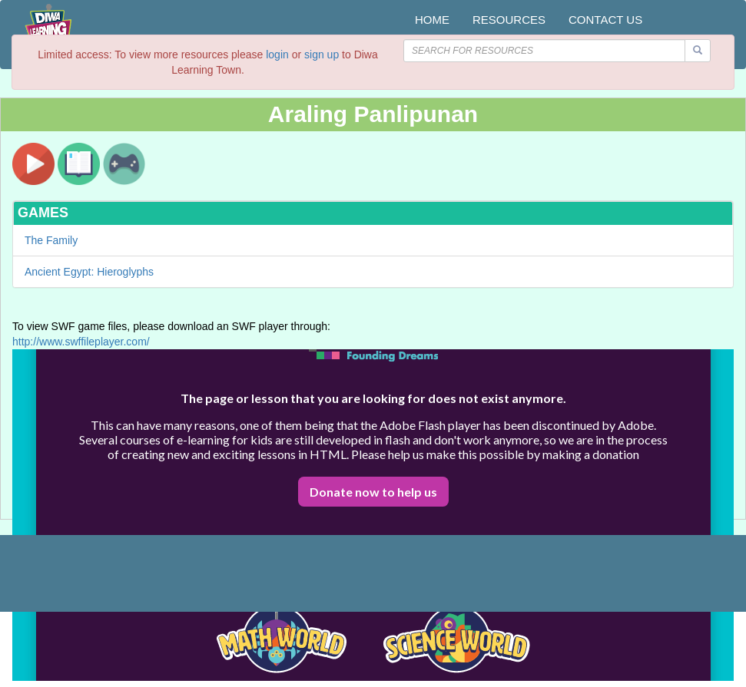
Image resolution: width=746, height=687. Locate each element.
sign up (321, 54)
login (277, 54)
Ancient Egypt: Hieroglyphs (89, 272)
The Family (51, 240)
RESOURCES (508, 19)
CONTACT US (605, 19)
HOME (432, 19)
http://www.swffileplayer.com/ (81, 341)
